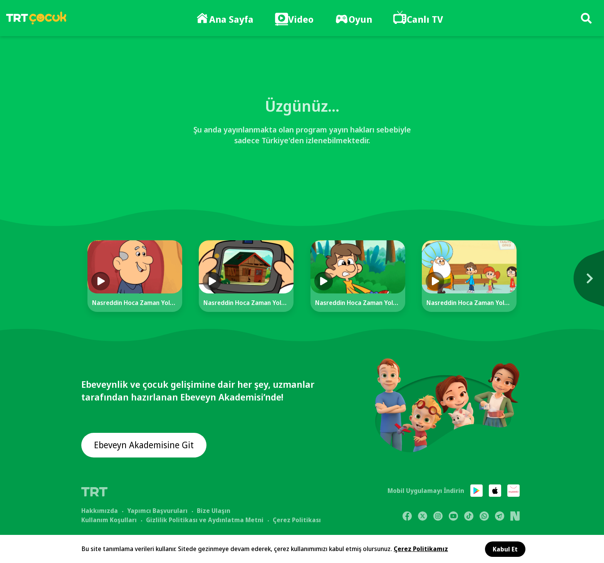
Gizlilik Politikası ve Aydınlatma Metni (204, 519)
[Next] (542, 282)
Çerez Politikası (297, 519)
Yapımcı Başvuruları (157, 510)
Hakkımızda (99, 510)
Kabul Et (505, 549)
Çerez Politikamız (421, 549)
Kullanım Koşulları (109, 519)
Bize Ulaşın (213, 510)
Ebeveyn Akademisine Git (145, 445)
